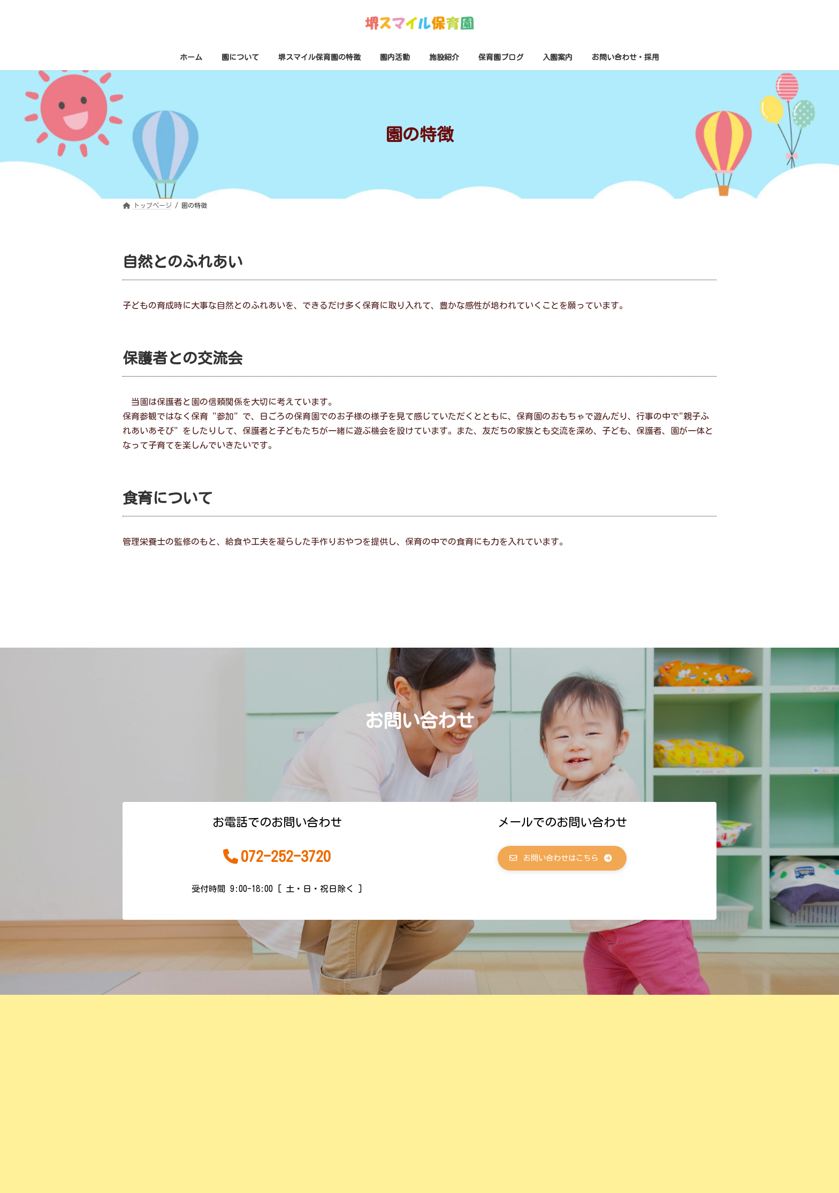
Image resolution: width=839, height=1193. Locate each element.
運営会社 (332, 1006)
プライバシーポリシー (484, 1006)
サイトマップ (397, 1006)
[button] (562, 860)
